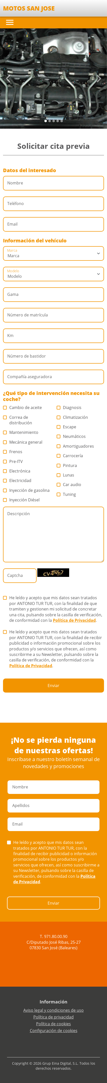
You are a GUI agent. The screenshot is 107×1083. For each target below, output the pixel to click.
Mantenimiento (21, 432)
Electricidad (17, 480)
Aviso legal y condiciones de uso (53, 1010)
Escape (66, 427)
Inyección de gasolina (26, 490)
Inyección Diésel (21, 500)
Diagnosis (69, 407)
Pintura (67, 465)
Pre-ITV (13, 461)
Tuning (66, 494)
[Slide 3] (57, 121)
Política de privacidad (53, 1017)
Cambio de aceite (22, 407)
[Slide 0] (45, 121)
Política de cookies (53, 1024)
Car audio (69, 484)
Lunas (65, 475)
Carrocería (70, 455)
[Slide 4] (61, 121)
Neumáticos (71, 436)
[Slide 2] (53, 121)
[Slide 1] (49, 121)
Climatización (72, 417)
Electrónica (17, 471)
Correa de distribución (17, 420)
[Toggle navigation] (10, 22)
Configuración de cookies (53, 1030)
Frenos (13, 451)
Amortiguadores (75, 446)
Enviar (53, 685)
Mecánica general (23, 442)
